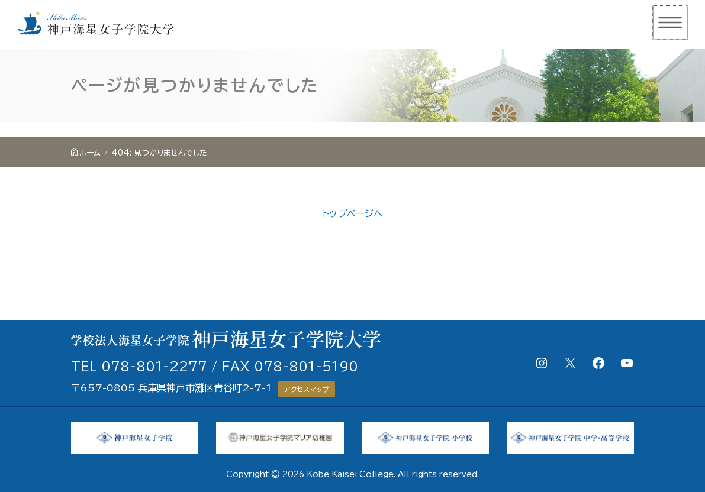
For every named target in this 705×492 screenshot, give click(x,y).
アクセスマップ (306, 389)
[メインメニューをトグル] (670, 22)
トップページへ (352, 213)
